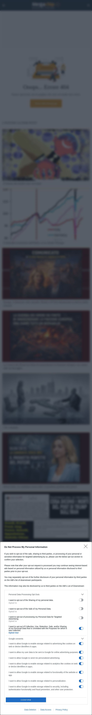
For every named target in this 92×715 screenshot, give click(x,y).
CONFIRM (26, 700)
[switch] (81, 600)
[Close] (86, 547)
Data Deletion (30, 710)
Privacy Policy (62, 710)
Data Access (45, 710)
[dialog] (46, 628)
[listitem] (46, 594)
